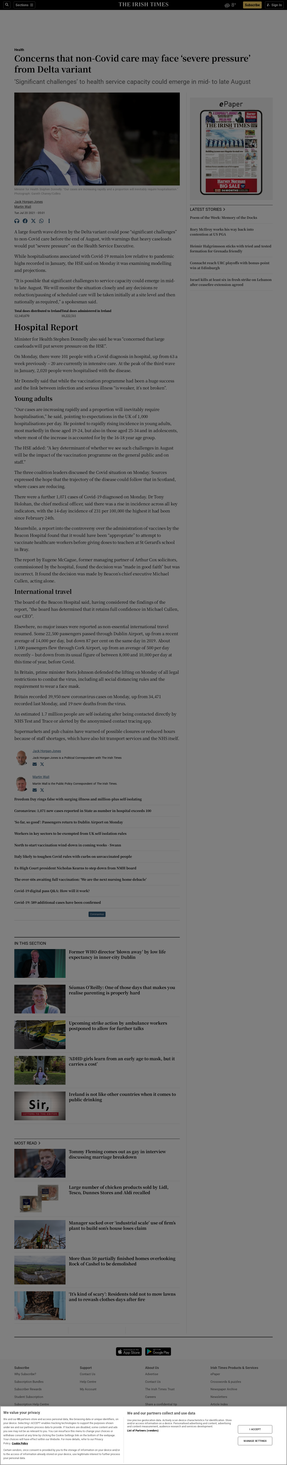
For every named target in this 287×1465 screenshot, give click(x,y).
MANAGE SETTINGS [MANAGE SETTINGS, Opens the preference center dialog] (255, 1441)
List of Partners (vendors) (143, 1430)
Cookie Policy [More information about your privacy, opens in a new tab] (20, 1443)
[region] (143, 1435)
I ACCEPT (255, 1429)
